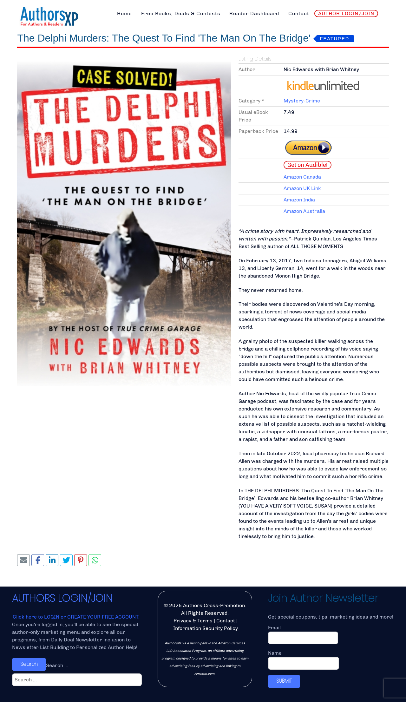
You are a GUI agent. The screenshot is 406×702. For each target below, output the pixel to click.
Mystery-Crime (302, 101)
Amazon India (299, 200)
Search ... (57, 665)
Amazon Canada (302, 177)
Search (29, 664)
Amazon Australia (304, 211)
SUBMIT (284, 681)
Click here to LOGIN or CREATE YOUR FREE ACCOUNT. (76, 617)
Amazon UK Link (302, 188)
